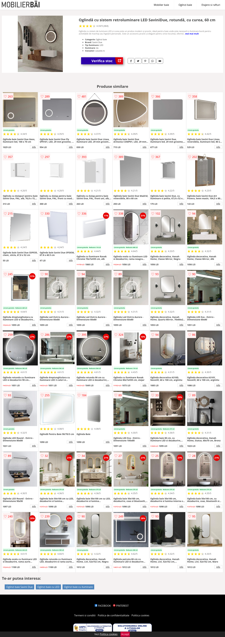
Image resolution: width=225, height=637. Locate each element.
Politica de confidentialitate (113, 615)
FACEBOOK (103, 605)
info (34, 147)
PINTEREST (121, 605)
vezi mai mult (192, 33)
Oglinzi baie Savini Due (19, 587)
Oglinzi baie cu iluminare (78, 587)
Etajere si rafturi (211, 5)
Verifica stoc (107, 60)
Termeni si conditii (85, 615)
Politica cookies (140, 615)
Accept (125, 634)
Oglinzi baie (185, 5)
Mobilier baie (161, 5)
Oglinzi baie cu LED (48, 587)
